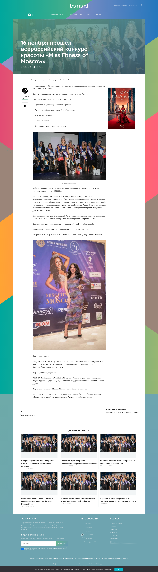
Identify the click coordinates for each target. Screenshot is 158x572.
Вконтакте (89, 527)
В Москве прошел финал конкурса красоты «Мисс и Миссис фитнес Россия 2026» (38, 501)
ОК (118, 569)
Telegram (88, 530)
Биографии (85, 15)
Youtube (88, 523)
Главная (22, 80)
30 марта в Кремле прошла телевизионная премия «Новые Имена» (76, 463)
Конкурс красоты (27, 415)
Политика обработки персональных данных (87, 558)
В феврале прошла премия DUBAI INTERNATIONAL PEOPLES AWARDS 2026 (117, 501)
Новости (73, 15)
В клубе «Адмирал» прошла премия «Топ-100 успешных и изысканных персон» (39, 463)
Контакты (98, 15)
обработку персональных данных (43, 547)
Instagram (89, 538)
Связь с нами (132, 5)
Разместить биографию (118, 5)
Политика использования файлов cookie (61, 558)
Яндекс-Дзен (89, 534)
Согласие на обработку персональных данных (115, 558)
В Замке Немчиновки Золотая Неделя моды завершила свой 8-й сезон (78, 501)
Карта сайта (114, 538)
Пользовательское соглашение (39, 558)
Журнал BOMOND (58, 15)
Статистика (114, 535)
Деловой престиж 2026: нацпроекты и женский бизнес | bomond (118, 461)
